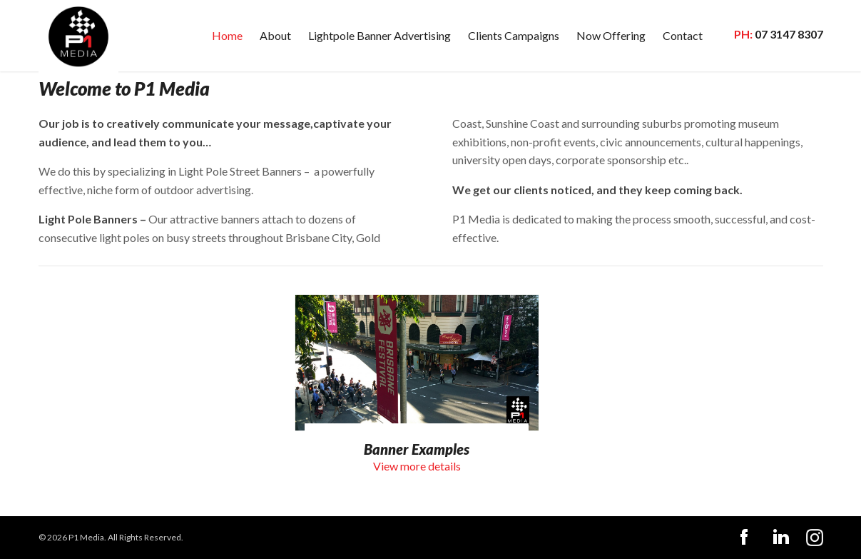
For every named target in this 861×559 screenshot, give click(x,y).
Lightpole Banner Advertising (379, 35)
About (275, 35)
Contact (683, 35)
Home (227, 35)
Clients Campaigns (513, 35)
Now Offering (611, 35)
